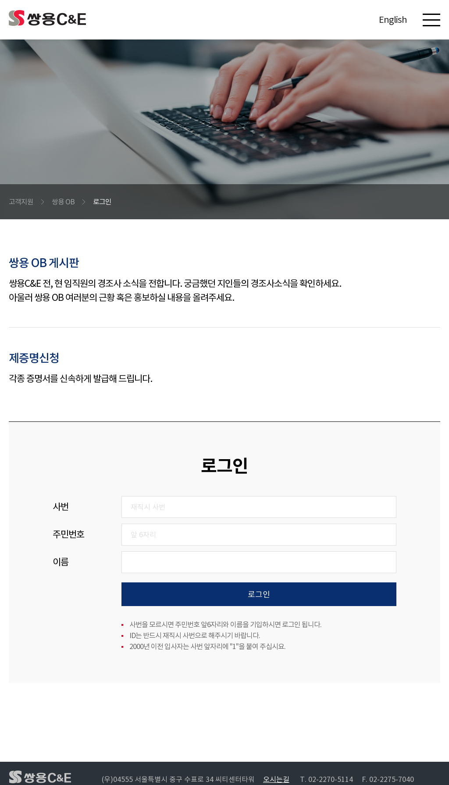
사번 (60, 507)
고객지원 (21, 201)
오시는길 (276, 779)
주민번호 (68, 534)
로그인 (102, 201)
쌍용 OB (63, 201)
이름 (60, 562)
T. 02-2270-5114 (326, 779)
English (393, 19)
